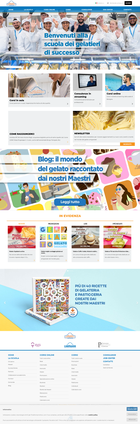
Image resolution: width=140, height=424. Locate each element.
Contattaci (106, 364)
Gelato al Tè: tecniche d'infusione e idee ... (117, 251)
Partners (10, 371)
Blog (9, 385)
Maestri (10, 364)
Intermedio (43, 365)
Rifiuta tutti (132, 419)
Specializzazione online (47, 379)
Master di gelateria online (16, 251)
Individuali (74, 386)
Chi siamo (11, 361)
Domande (11, 382)
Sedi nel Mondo (108, 368)
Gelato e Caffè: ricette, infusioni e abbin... (85, 251)
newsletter (82, 133)
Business (42, 382)
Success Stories (12, 368)
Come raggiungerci (22, 134)
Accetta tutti (132, 409)
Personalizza (132, 414)
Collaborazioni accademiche (17, 375)
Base (41, 361)
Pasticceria (43, 396)
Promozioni (43, 375)
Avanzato (43, 368)
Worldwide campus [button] (115, 3)
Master (42, 372)
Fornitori (10, 378)
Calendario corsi (45, 400)
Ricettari (42, 386)
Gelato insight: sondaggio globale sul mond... (52, 252)
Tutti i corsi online (45, 358)
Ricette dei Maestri (45, 389)
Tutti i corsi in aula (76, 358)
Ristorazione (43, 393)
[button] (100, 3)
